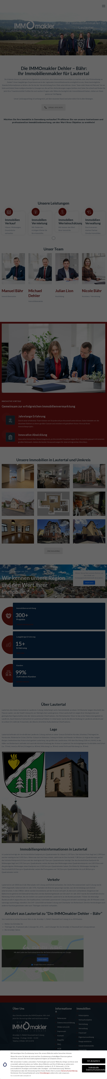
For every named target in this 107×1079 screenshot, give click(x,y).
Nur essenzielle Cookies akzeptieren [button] (21, 1075)
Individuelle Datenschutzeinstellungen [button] (95, 1068)
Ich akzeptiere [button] (93, 1061)
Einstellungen (45, 1073)
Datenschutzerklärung (69, 1071)
